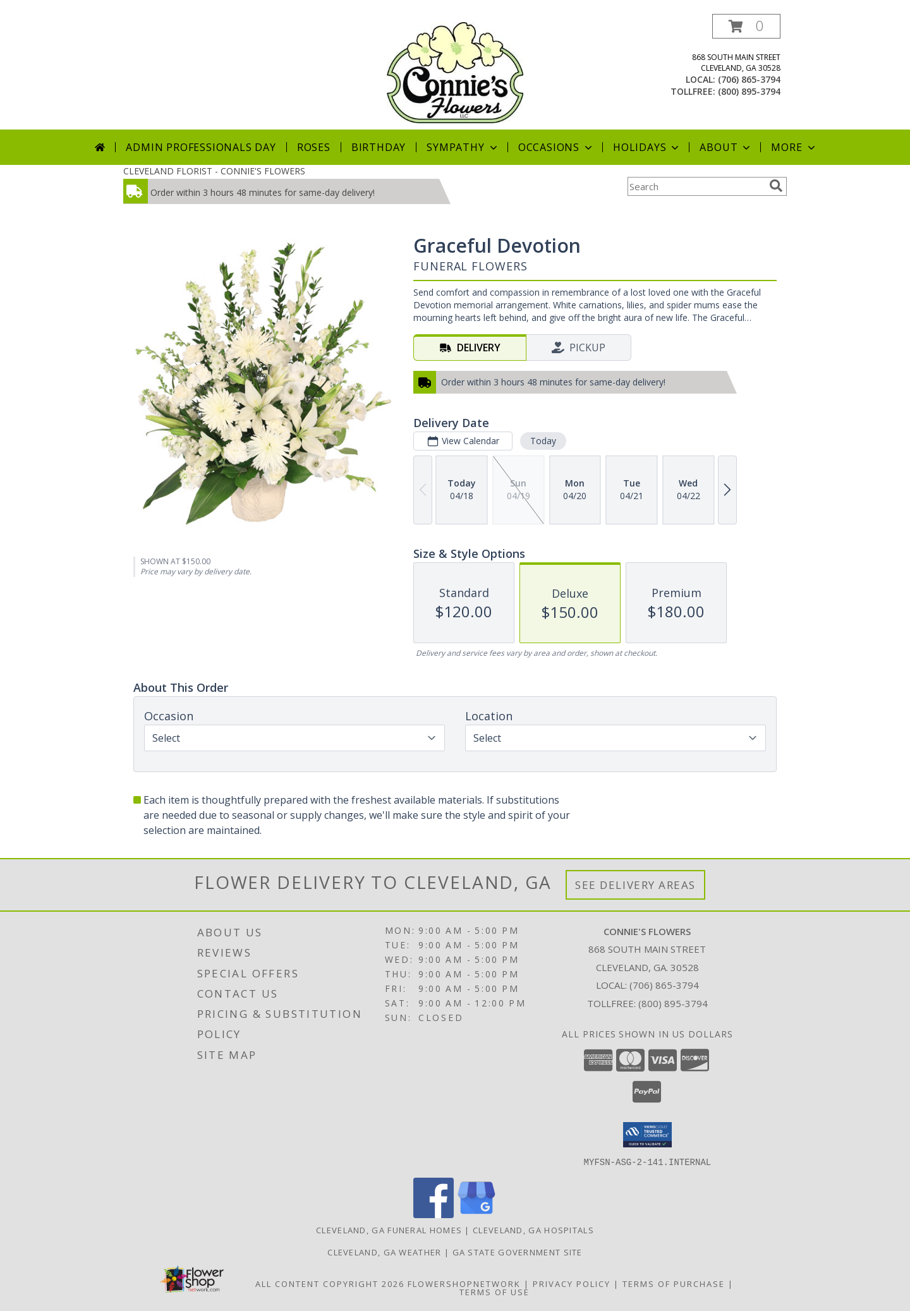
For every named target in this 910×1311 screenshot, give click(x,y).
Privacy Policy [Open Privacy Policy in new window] (571, 1283)
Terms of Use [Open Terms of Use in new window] (494, 1291)
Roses (314, 147)
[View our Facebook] (433, 1214)
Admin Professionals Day (201, 147)
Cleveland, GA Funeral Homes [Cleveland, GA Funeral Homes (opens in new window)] (389, 1229)
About (726, 147)
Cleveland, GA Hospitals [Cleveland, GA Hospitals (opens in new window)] (533, 1229)
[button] (746, 26)
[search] (776, 186)
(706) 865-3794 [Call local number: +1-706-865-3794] (749, 79)
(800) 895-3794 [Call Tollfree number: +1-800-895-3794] (673, 1003)
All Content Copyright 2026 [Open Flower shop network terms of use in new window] (329, 1283)
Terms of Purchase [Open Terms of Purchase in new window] (673, 1283)
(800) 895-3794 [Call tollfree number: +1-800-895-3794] (749, 91)
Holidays (647, 147)
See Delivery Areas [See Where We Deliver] (635, 885)
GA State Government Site (517, 1251)
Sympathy (463, 147)
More (794, 147)
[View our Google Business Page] (476, 1214)
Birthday (378, 147)
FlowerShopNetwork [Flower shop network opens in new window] (464, 1283)
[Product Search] (695, 186)
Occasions (556, 147)
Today (543, 441)
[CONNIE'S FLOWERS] (455, 72)
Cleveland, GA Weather (384, 1251)
